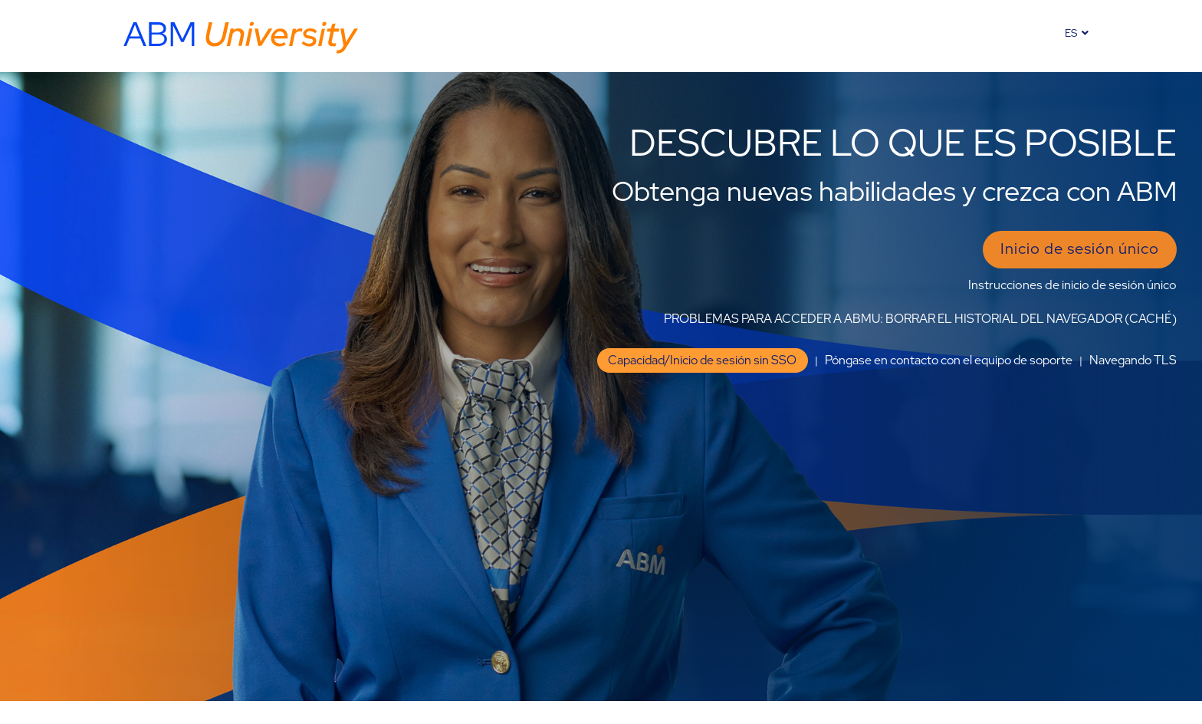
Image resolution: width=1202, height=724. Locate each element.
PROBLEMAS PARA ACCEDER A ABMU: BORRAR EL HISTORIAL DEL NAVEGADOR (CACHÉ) (920, 319)
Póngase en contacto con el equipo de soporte (948, 360)
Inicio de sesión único (1079, 248)
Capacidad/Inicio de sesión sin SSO (702, 360)
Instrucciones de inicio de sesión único (1072, 285)
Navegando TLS (1133, 360)
